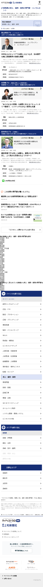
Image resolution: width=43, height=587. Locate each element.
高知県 (2, 271)
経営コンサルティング (11, 304)
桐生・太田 (7, 443)
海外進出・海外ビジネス (11, 366)
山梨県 (2, 250)
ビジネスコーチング (10, 346)
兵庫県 (2, 262)
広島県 (2, 265)
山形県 (2, 241)
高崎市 (2, 290)
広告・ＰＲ (7, 309)
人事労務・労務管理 (10, 351)
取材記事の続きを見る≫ (35, 63)
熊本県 (2, 278)
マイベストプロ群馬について (13, 531)
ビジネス (11, 299)
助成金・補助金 (8, 340)
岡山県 (2, 266)
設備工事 (6, 393)
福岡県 (2, 274)
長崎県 (2, 275)
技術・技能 (7, 387)
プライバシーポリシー (10, 537)
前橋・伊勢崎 (7, 438)
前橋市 (2, 285)
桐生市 (2, 287)
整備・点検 (7, 398)
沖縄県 (2, 281)
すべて (5, 299)
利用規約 (6, 534)
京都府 (2, 260)
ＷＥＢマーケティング (11, 403)
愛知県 (2, 254)
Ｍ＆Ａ (5, 335)
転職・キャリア (8, 372)
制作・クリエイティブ (11, 330)
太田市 (5, 483)
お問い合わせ (7, 578)
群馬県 (2, 247)
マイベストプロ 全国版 (10, 576)
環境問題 (6, 382)
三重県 (2, 256)
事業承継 (6, 325)
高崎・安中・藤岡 (9, 448)
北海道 (2, 239)
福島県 (2, 242)
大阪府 (2, 259)
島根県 (2, 268)
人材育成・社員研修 (10, 356)
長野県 (2, 251)
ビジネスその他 (8, 419)
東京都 (2, 245)
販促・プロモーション (11, 314)
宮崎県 (2, 279)
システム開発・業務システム (13, 413)
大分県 (2, 276)
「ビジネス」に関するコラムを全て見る (21, 230)
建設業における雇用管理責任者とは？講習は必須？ (19, 196)
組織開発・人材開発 (10, 361)
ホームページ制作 (9, 408)
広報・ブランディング (11, 320)
